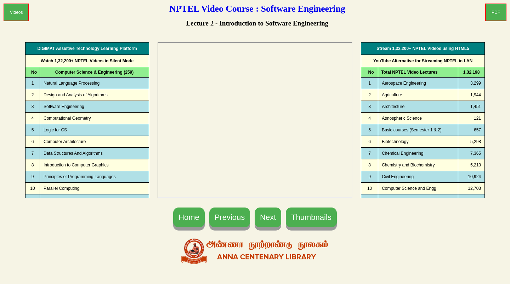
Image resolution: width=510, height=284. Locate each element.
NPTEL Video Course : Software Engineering (257, 9)
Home (188, 217)
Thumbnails (311, 217)
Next (268, 217)
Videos (16, 12)
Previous (230, 217)
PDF (496, 12)
